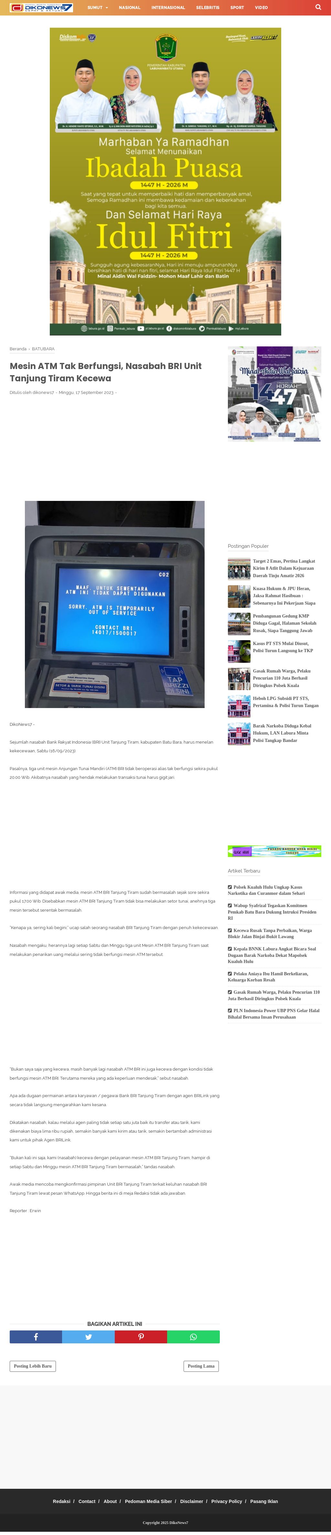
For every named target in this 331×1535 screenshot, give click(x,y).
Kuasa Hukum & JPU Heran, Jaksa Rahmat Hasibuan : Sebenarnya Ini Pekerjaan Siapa (284, 596)
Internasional (168, 7)
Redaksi (50, 1504)
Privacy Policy (234, 1504)
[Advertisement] (115, 451)
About (106, 1504)
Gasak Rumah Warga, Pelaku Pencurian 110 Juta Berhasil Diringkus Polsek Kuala (282, 678)
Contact (79, 1504)
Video (261, 7)
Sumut (95, 7)
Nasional (129, 7)
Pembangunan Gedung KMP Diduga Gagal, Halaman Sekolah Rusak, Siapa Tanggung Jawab (284, 623)
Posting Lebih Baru (33, 1369)
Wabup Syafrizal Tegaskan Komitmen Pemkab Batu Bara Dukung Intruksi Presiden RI (272, 912)
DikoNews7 (178, 1526)
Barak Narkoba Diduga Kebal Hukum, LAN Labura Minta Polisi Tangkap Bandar (282, 733)
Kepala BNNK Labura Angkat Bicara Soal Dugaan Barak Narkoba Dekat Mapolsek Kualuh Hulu (272, 955)
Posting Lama (201, 1369)
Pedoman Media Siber (148, 1504)
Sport (237, 7)
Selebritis (207, 7)
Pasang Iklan (276, 1504)
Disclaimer (195, 1504)
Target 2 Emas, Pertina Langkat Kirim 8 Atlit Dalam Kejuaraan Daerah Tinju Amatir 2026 (284, 568)
